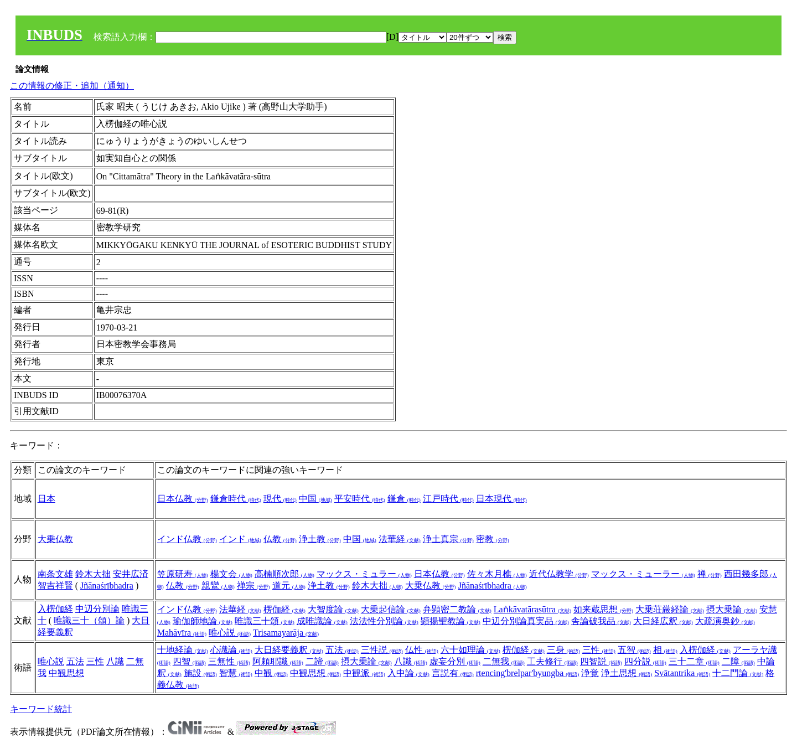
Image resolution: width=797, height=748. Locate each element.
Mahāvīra (181, 632)
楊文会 (231, 574)
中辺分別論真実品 (526, 621)
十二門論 (737, 673)
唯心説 (230, 632)
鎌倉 (404, 498)
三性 (95, 661)
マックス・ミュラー (364, 574)
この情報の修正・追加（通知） (72, 85)
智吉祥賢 (55, 585)
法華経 (400, 539)
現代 (280, 498)
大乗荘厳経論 (669, 609)
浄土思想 (626, 673)
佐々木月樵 (497, 574)
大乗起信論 (391, 609)
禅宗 (253, 585)
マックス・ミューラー (643, 574)
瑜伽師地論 (202, 621)
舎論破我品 (601, 621)
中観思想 (66, 673)
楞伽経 (284, 609)
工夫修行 (552, 661)
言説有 (453, 673)
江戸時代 (448, 498)
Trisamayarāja (286, 632)
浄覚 (590, 673)
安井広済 (130, 574)
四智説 (601, 661)
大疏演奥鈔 (725, 621)
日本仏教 (182, 498)
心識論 (231, 649)
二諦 (322, 661)
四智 (189, 661)
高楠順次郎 (284, 574)
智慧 (235, 673)
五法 (75, 661)
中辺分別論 (97, 608)
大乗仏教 (55, 539)
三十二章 (694, 661)
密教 (492, 539)
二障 (738, 661)
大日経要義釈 (289, 649)
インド (240, 539)
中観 (271, 673)
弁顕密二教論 (457, 609)
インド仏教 (187, 539)
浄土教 (320, 539)
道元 (289, 585)
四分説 (645, 661)
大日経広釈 (663, 621)
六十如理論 (470, 649)
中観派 (364, 673)
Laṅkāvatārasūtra (532, 609)
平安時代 (359, 498)
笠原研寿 (182, 574)
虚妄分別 (454, 661)
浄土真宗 (448, 539)
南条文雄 (55, 574)
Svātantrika (682, 673)
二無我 (504, 661)
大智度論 (333, 609)
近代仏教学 (559, 574)
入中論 (408, 673)
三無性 (229, 661)
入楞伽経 (55, 608)
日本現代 (501, 498)
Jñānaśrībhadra (106, 585)
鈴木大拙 (93, 574)
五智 (634, 649)
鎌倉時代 (235, 498)
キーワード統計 (41, 709)
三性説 (382, 649)
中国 (315, 498)
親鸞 (218, 585)
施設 (200, 673)
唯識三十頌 (264, 621)
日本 (46, 498)
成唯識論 (322, 621)
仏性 (421, 649)
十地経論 (182, 649)
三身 (563, 649)
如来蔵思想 (603, 609)
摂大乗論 (731, 609)
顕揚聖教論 (450, 621)
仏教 (280, 539)
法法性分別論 (384, 621)
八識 (115, 661)
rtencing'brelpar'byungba (527, 673)
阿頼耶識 (277, 661)
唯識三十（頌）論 (89, 620)
